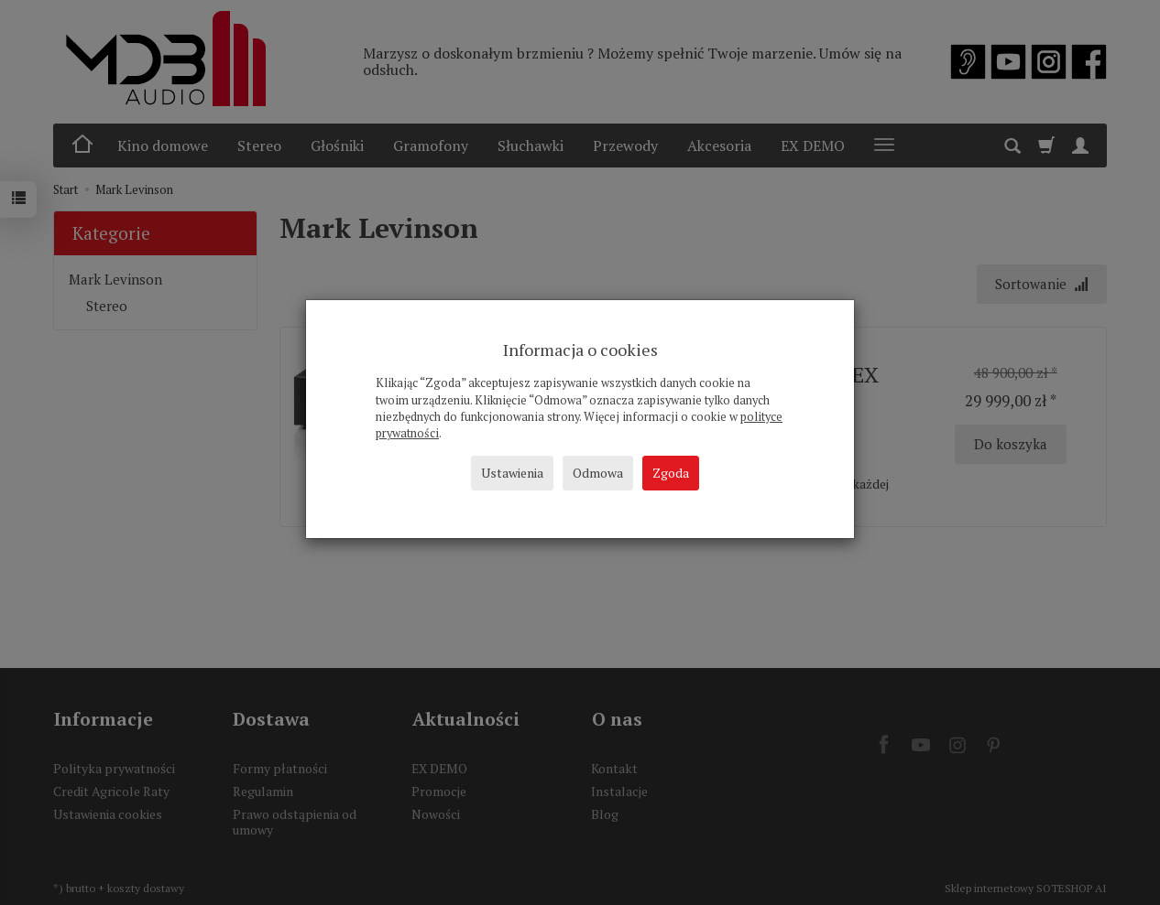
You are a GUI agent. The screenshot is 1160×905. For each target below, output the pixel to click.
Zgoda (670, 472)
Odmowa (598, 472)
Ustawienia (512, 472)
